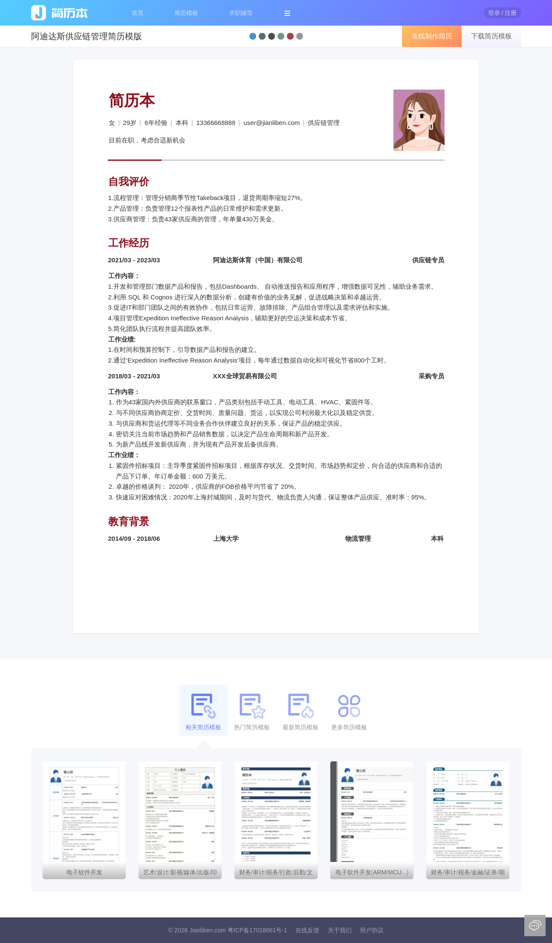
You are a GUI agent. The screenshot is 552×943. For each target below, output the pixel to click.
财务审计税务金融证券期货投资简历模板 (468, 874)
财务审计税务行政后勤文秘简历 (276, 874)
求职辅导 (241, 12)
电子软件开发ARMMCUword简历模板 (84, 874)
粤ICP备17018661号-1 (257, 930)
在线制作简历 (431, 36)
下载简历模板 (491, 36)
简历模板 (186, 12)
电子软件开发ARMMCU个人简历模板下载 (372, 874)
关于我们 (340, 930)
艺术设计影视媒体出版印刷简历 (180, 874)
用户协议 (372, 930)
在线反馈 (307, 930)
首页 (138, 12)
